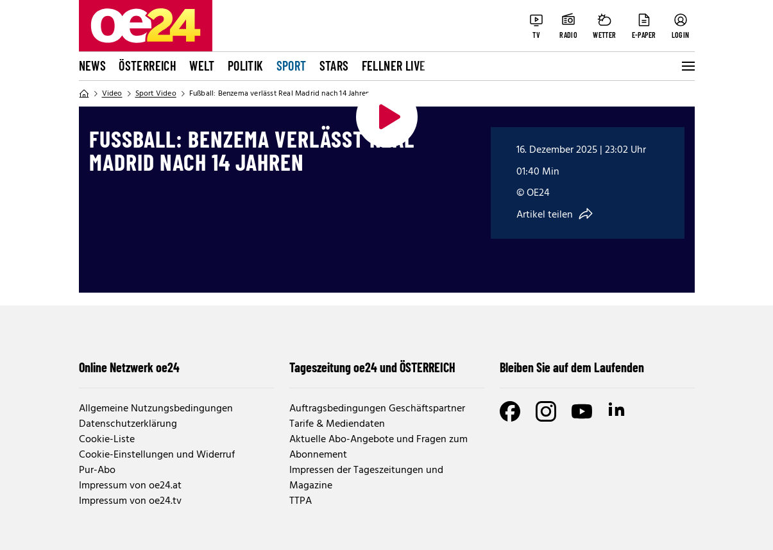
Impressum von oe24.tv (130, 501)
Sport (291, 65)
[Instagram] (546, 411)
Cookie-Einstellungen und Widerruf (157, 455)
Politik (246, 65)
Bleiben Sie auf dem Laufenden (572, 367)
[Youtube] (582, 411)
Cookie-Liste (107, 439)
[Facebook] (510, 411)
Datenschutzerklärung (128, 424)
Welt (202, 65)
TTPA (300, 501)
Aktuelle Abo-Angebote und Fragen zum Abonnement (378, 447)
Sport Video (155, 94)
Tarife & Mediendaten (337, 424)
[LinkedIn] (617, 411)
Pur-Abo (97, 470)
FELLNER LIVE (394, 65)
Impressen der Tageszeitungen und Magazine (366, 478)
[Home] (84, 94)
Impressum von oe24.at (130, 485)
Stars (334, 65)
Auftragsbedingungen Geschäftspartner (377, 408)
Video (112, 94)
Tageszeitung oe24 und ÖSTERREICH (372, 367)
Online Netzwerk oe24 (129, 367)
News (92, 65)
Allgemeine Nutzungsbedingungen (156, 408)
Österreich (147, 65)
